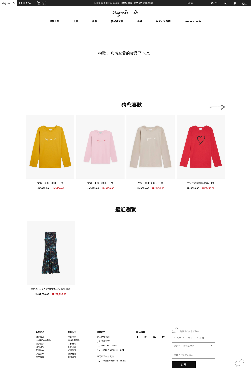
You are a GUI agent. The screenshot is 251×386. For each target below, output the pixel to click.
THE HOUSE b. (193, 21)
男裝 (94, 21)
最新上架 (54, 21)
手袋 (139, 21)
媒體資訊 (72, 350)
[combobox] (193, 345)
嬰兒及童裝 (117, 21)
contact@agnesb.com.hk (113, 361)
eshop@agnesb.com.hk (112, 350)
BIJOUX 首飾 (163, 21)
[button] (34, 106)
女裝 (75, 21)
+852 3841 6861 (109, 345)
